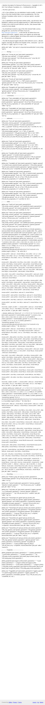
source (34, 702)
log (38, 702)
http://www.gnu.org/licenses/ (10, 32)
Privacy (15, 702)
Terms (20, 702)
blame (41, 702)
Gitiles (10, 702)
